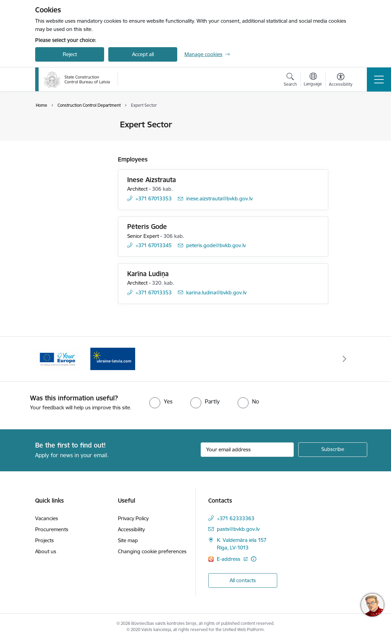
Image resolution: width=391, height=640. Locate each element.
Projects (44, 540)
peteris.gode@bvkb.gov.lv (216, 245)
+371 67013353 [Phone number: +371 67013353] (154, 198)
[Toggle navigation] (379, 79)
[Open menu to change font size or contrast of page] (340, 80)
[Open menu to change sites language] (312, 80)
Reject (70, 54)
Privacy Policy (133, 518)
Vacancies (46, 518)
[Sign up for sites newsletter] (332, 449)
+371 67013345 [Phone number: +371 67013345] (154, 245)
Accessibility (131, 529)
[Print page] (346, 121)
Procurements (51, 529)
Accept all (143, 54)
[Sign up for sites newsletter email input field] (247, 449)
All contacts (243, 580)
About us (45, 551)
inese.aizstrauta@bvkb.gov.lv (219, 198)
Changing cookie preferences (152, 551)
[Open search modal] (290, 80)
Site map (128, 540)
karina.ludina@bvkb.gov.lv (216, 292)
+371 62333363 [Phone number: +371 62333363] (235, 518)
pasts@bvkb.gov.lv (238, 529)
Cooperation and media (69, 137)
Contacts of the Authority (71, 125)
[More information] (253, 559)
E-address (229, 559)
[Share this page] (346, 138)
